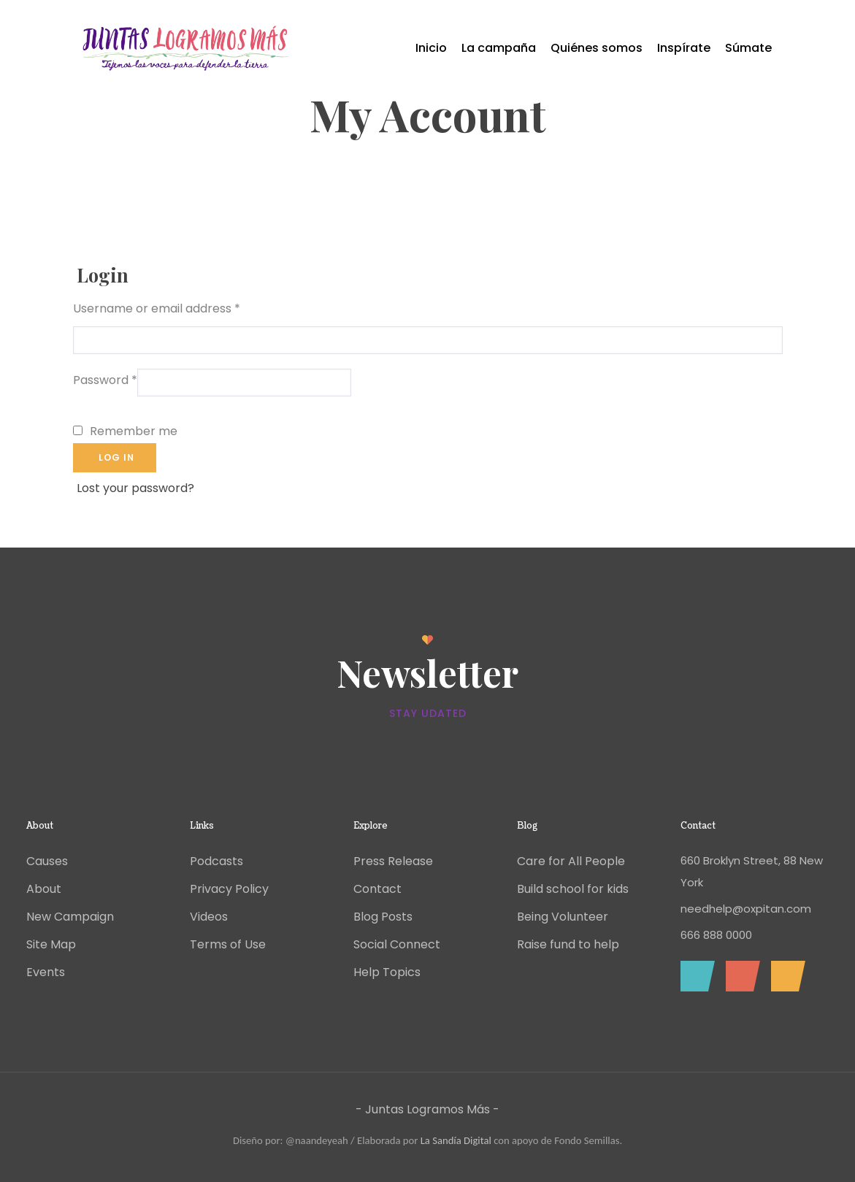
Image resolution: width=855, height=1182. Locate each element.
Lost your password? (135, 488)
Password (105, 380)
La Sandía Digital (456, 1140)
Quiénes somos (597, 47)
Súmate (748, 47)
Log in (116, 457)
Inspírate (683, 47)
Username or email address (156, 308)
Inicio (431, 47)
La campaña (498, 47)
